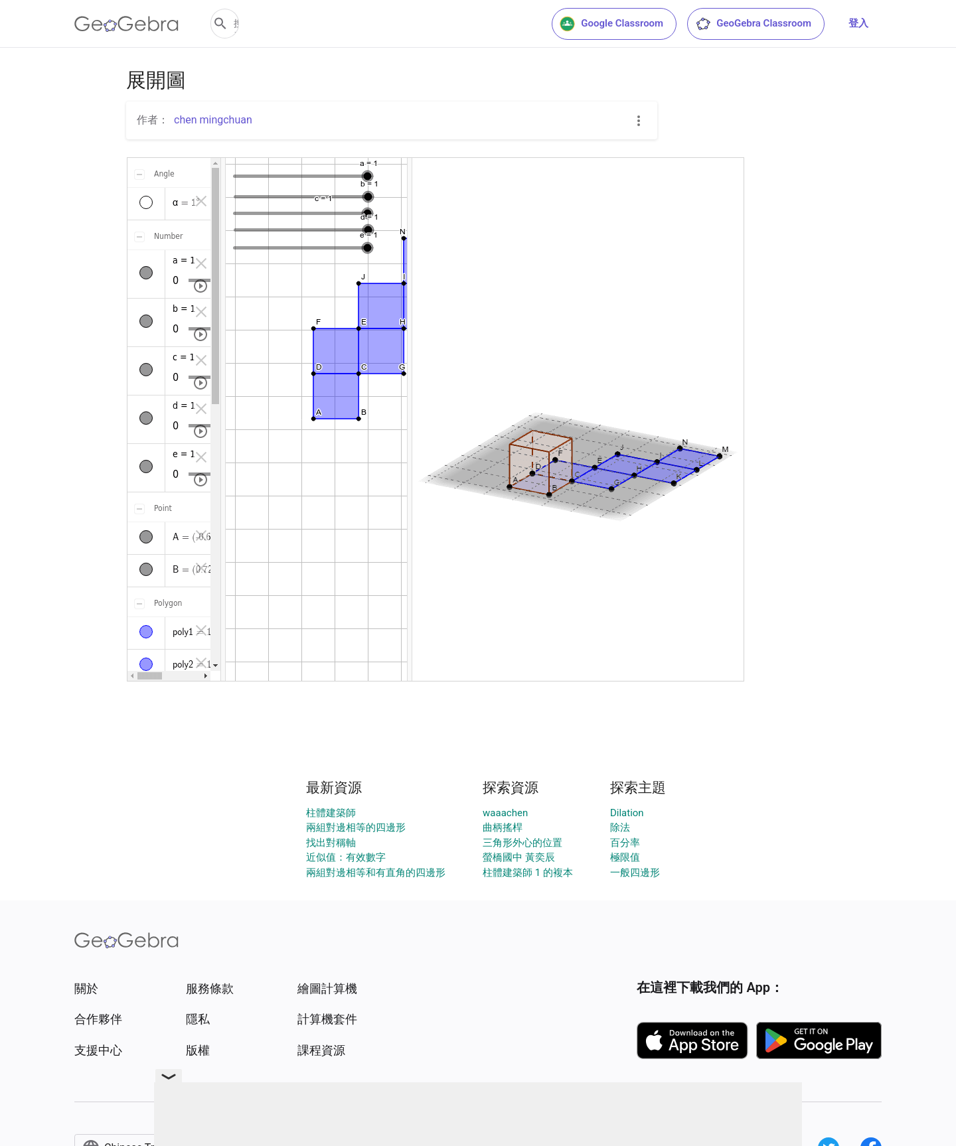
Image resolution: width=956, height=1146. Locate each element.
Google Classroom (611, 24)
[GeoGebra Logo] (126, 24)
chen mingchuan (213, 119)
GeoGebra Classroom (753, 24)
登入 (858, 23)
